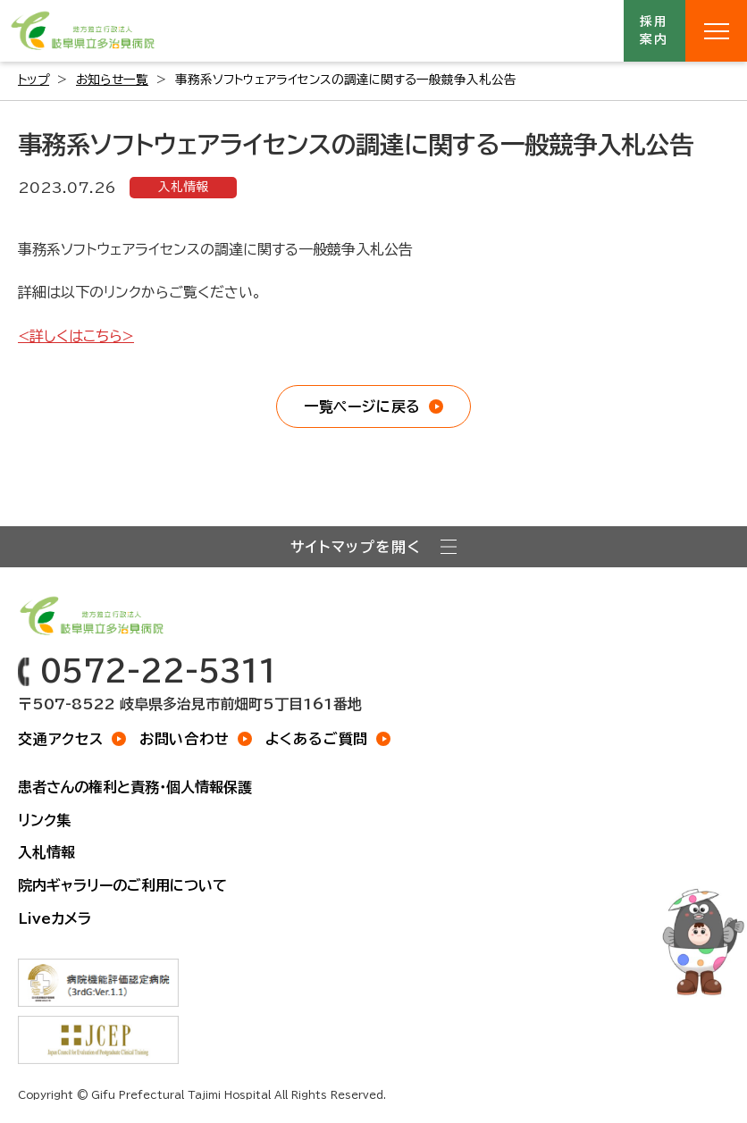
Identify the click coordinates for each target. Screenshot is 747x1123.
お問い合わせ (184, 739)
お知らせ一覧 (112, 79)
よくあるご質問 (317, 739)
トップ (33, 79)
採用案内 (655, 30)
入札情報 (183, 186)
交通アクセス (61, 739)
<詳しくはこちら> (76, 336)
